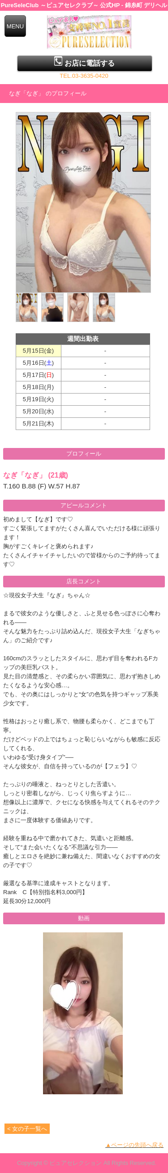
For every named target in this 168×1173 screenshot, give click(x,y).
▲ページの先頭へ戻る (134, 1145)
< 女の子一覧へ (27, 1128)
